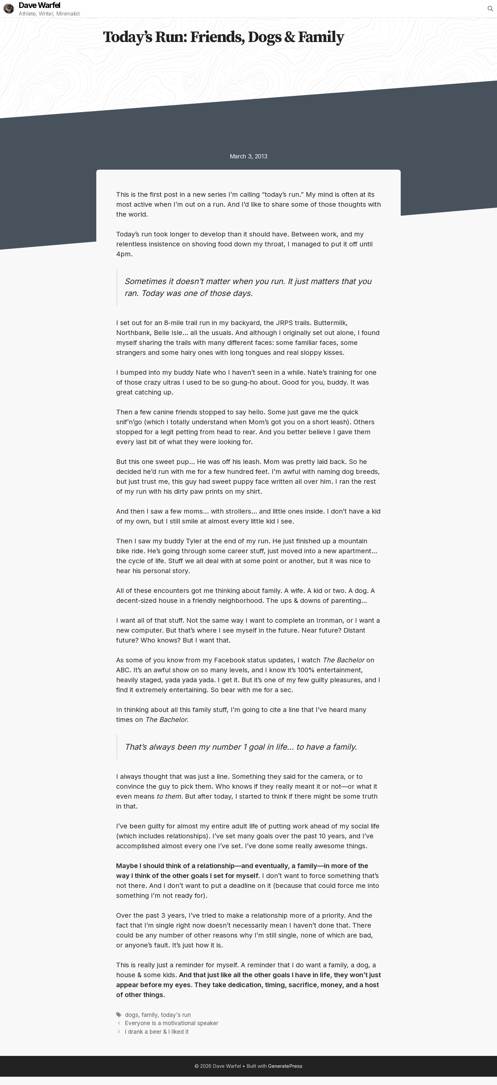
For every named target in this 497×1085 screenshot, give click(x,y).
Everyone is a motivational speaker (171, 1031)
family (150, 1023)
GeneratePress (285, 1074)
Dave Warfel (47, 10)
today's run (176, 1023)
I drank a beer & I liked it (157, 1040)
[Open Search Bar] (490, 13)
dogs (131, 1023)
